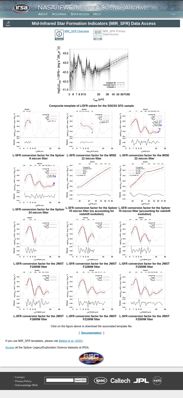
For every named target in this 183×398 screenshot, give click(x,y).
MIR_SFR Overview (76, 31)
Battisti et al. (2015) (71, 340)
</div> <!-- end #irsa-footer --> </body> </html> (91, 385)
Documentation (91, 332)
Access (9, 347)
